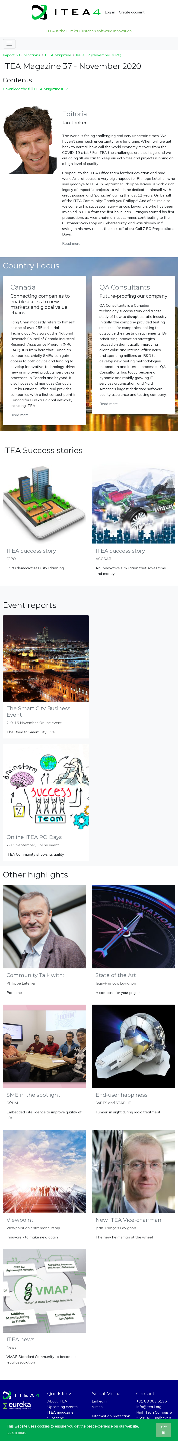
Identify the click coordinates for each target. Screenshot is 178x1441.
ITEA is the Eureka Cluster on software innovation (89, 31)
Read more (71, 243)
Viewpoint (19, 1220)
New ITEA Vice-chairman (128, 1220)
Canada (23, 287)
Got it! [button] (164, 1430)
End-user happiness (121, 1095)
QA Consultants (124, 287)
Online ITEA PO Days (34, 837)
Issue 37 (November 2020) (98, 55)
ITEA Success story (31, 551)
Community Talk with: (35, 975)
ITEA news (20, 1339)
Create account (132, 12)
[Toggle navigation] (9, 43)
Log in (110, 12)
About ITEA (57, 1401)
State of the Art (115, 975)
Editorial (75, 114)
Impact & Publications (21, 55)
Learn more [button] (16, 1433)
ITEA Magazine (58, 55)
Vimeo (97, 1406)
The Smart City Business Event (38, 711)
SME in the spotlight (33, 1095)
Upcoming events (62, 1406)
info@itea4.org (148, 1406)
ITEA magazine (60, 1412)
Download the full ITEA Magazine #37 (35, 89)
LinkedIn (99, 1401)
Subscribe (55, 1417)
